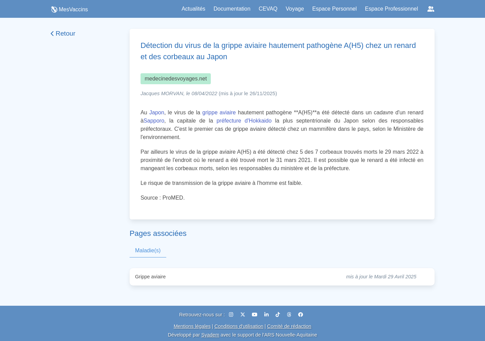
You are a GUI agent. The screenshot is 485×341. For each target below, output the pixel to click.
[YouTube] (255, 314)
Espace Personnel (334, 9)
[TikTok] (278, 314)
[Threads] (289, 314)
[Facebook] (300, 314)
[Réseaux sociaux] (431, 9)
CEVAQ (268, 9)
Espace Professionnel (391, 9)
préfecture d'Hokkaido (244, 121)
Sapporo (154, 121)
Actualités (193, 9)
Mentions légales (192, 326)
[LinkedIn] (267, 314)
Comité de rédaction (289, 326)
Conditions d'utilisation (239, 326)
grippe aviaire (219, 112)
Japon (157, 112)
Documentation (232, 9)
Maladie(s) (148, 250)
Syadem (210, 335)
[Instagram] (232, 314)
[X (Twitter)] (243, 314)
